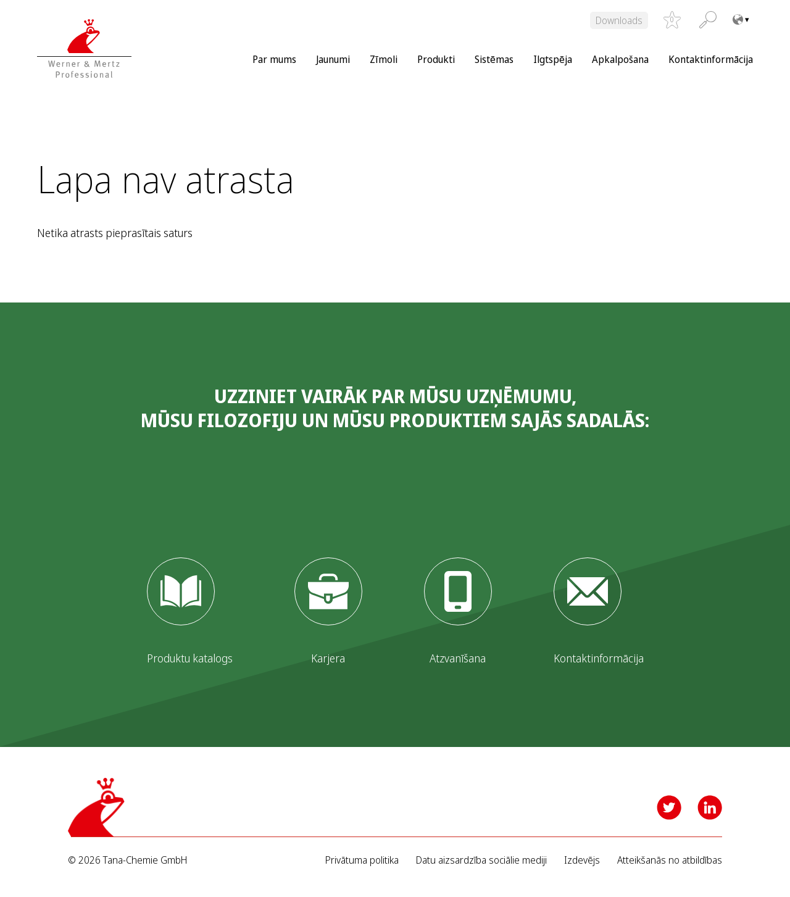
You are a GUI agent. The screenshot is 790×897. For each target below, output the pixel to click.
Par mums (274, 59)
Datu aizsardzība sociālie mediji (481, 860)
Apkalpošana (620, 59)
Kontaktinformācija (710, 59)
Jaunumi (333, 59)
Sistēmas (494, 59)
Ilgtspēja (552, 59)
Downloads (619, 20)
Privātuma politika (362, 860)
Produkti (436, 59)
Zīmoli (383, 59)
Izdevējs (582, 860)
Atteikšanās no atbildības (669, 860)
